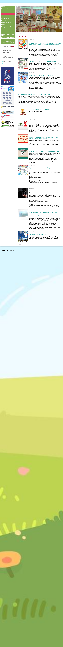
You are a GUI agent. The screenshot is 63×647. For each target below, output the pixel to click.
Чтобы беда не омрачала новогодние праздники (42, 61)
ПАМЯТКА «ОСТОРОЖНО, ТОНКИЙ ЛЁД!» (41, 75)
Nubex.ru (13, 250)
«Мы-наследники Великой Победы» (39, 109)
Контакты (3, 24)
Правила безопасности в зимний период (40, 168)
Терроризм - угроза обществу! (37, 234)
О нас (2, 11)
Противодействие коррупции (7, 37)
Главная (3, 6)
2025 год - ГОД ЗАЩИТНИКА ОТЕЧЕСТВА (41, 122)
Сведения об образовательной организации (7, 9)
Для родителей (4, 20)
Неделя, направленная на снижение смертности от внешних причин (37, 94)
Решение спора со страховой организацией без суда (44, 151)
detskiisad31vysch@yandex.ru (9, 63)
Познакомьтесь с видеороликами (38, 190)
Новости (3, 14)
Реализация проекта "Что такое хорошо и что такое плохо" (6, 31)
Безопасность (4, 16)
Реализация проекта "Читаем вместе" (7, 27)
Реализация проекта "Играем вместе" (7, 35)
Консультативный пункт (6, 22)
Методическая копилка (6, 18)
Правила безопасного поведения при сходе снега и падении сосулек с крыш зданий (43, 138)
